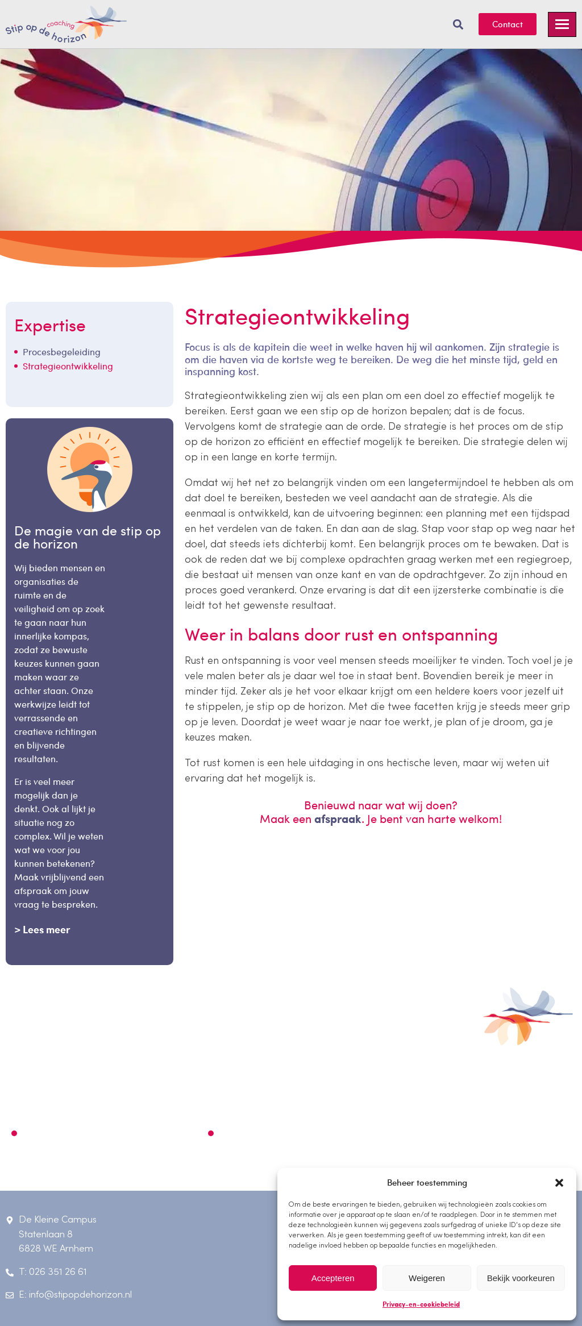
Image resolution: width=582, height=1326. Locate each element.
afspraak (337, 818)
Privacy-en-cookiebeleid (421, 1304)
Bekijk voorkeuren (521, 1278)
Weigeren (427, 1278)
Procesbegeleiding (64, 352)
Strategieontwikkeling (68, 366)
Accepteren (333, 1278)
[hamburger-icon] (562, 24)
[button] (559, 1182)
